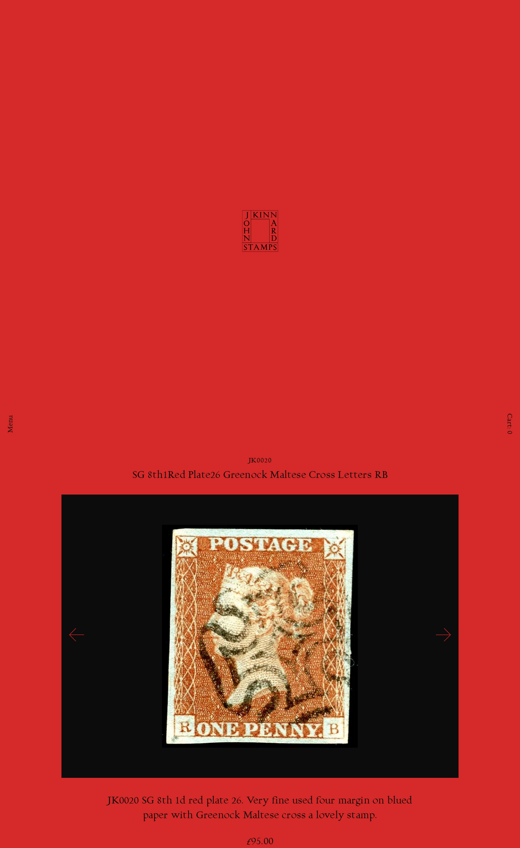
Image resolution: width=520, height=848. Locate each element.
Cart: (509, 423)
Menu (11, 424)
